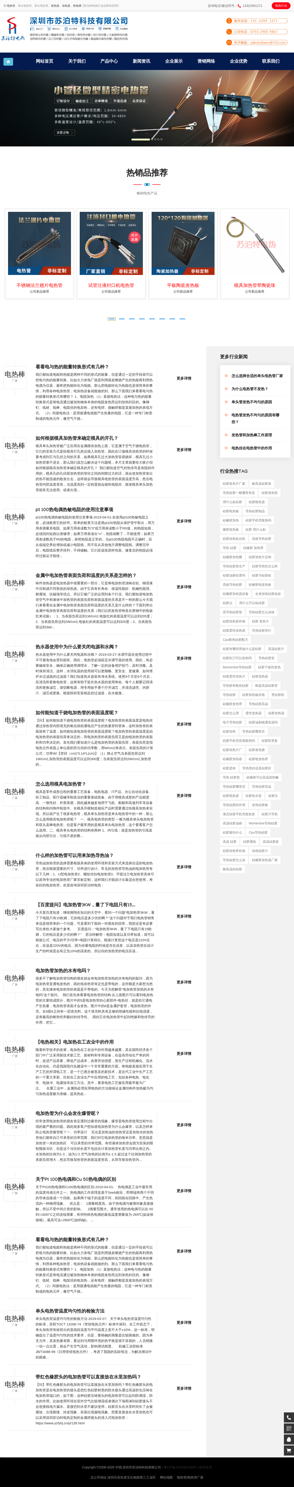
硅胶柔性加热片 (234, 676)
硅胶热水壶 (254, 796)
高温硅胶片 (276, 649)
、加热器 (64, 5)
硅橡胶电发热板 (260, 584)
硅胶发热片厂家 (234, 483)
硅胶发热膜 (257, 750)
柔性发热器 (254, 713)
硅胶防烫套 (270, 740)
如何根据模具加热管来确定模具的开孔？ (77, 439)
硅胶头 (273, 796)
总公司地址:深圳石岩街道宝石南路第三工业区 (123, 1477)
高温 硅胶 (230, 841)
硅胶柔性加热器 (234, 630)
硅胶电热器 (231, 796)
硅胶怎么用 (231, 713)
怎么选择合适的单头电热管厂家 (257, 376)
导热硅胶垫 (266, 658)
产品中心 (109, 61)
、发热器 (53, 5)
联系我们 (271, 61)
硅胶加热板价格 (253, 695)
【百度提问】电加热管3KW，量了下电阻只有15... (85, 905)
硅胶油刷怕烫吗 (234, 575)
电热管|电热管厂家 (190, 1477)
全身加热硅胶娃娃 (268, 594)
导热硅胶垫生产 (234, 566)
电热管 (11, 5)
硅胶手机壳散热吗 (258, 520)
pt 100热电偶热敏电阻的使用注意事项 (74, 510)
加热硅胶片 (260, 851)
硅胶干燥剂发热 (269, 667)
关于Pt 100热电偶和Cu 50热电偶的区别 (76, 1180)
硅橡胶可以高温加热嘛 (262, 777)
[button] (22, 108)
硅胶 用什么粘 (256, 529)
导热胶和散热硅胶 (236, 685)
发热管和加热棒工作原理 (252, 436)
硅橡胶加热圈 (232, 557)
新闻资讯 (141, 61)
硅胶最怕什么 (232, 832)
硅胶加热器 (260, 676)
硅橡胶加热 (231, 520)
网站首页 (44, 61)
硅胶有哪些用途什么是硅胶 (242, 649)
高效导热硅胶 (261, 538)
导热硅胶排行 (261, 630)
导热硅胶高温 (258, 704)
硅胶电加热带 (258, 759)
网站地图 (166, 1477)
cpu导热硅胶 (258, 832)
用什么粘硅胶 (232, 502)
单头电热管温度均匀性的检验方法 (70, 1312)
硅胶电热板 (231, 511)
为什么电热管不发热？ (250, 389)
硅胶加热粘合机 (234, 538)
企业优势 (238, 61)
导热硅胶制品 (255, 511)
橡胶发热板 (231, 529)
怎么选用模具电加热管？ (61, 785)
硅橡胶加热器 (232, 759)
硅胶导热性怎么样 (265, 566)
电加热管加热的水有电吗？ (63, 971)
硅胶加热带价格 (234, 851)
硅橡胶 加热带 (253, 548)
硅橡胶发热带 (232, 704)
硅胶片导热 (270, 814)
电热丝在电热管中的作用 (252, 449)
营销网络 (206, 61)
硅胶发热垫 (270, 493)
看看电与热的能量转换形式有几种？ (72, 367)
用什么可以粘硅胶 (252, 603)
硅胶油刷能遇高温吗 (263, 722)
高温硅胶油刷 (232, 823)
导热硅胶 (229, 695)
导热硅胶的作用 (234, 805)
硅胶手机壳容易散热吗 (239, 740)
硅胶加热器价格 (234, 621)
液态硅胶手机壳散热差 (239, 814)
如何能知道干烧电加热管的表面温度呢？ (77, 713)
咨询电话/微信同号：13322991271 (235, 6)
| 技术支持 (205, 1467)
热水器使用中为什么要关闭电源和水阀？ (77, 647)
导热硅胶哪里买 (253, 731)
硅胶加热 (229, 731)
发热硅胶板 (260, 805)
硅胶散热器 (257, 502)
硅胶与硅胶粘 (261, 575)
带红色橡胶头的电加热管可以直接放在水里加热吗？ (88, 1378)
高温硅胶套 (271, 841)
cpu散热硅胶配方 (235, 639)
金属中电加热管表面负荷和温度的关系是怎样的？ (86, 576)
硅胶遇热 (249, 841)
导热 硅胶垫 (231, 777)
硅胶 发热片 (260, 621)
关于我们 (77, 61)
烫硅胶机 (277, 695)
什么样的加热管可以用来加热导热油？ (75, 856)
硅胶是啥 (229, 768)
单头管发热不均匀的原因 (252, 402)
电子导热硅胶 (232, 722)
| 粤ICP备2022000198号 (179, 1467)
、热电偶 (75, 5)
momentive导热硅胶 (237, 667)
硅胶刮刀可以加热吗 (237, 658)
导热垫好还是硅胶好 (256, 768)
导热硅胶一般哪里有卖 (239, 493)
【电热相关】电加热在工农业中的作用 (75, 1043)
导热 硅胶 (230, 548)
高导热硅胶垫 (232, 612)
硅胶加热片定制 (260, 557)
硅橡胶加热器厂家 (265, 860)
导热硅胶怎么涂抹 (261, 612)
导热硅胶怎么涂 (234, 860)
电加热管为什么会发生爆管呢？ (68, 1114)
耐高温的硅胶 (232, 869)
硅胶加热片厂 (232, 750)
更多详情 (184, 379)
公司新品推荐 (39, 291)
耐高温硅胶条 (261, 483)
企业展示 (174, 61)
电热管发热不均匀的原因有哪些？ (255, 419)
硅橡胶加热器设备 (236, 594)
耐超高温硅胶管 (266, 685)
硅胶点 (227, 603)
